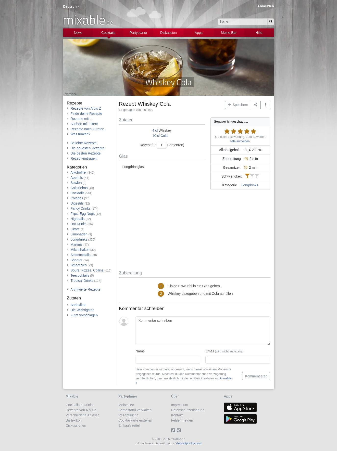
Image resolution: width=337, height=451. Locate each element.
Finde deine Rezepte (86, 114)
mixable (88, 19)
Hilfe (258, 33)
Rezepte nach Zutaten (87, 129)
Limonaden (79, 234)
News (78, 33)
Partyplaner (138, 33)
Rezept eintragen (84, 158)
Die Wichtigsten (82, 310)
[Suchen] (270, 21)
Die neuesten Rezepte (88, 148)
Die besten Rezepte (86, 153)
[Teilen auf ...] (256, 105)
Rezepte (74, 103)
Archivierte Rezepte (85, 289)
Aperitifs (77, 178)
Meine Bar (229, 33)
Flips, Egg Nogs (83, 214)
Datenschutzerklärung (187, 410)
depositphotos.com (189, 443)
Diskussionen (76, 425)
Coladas (77, 198)
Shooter (77, 260)
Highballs (78, 219)
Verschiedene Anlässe (83, 415)
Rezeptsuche (128, 415)
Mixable (72, 396)
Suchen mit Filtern (84, 124)
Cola (164, 136)
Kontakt (177, 415)
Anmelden (265, 6)
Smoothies (79, 265)
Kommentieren (256, 376)
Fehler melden (182, 420)
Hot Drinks (79, 224)
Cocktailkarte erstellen (135, 420)
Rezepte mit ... (82, 119)
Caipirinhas (79, 188)
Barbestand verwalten (134, 410)
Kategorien (77, 167)
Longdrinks (249, 185)
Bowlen (76, 183)
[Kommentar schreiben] (203, 330)
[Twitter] (174, 431)
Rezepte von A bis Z (86, 108)
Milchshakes (80, 250)
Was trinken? (80, 134)
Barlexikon (79, 305)
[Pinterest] (179, 431)
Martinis (77, 244)
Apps (198, 33)
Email (224, 351)
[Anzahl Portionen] (161, 145)
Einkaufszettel (129, 425)
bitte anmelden (240, 141)
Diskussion (168, 33)
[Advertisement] (194, 231)
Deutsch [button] (70, 6)
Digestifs (77, 203)
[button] (265, 105)
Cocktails (108, 33)
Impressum (179, 405)
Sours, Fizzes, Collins (87, 270)
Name (140, 351)
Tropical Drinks (82, 281)
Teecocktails (80, 275)
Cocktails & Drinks (80, 405)
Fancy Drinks (81, 208)
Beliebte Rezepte (84, 143)
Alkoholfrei (79, 172)
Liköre (75, 229)
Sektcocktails (81, 255)
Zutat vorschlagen (84, 315)
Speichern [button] (238, 105)
